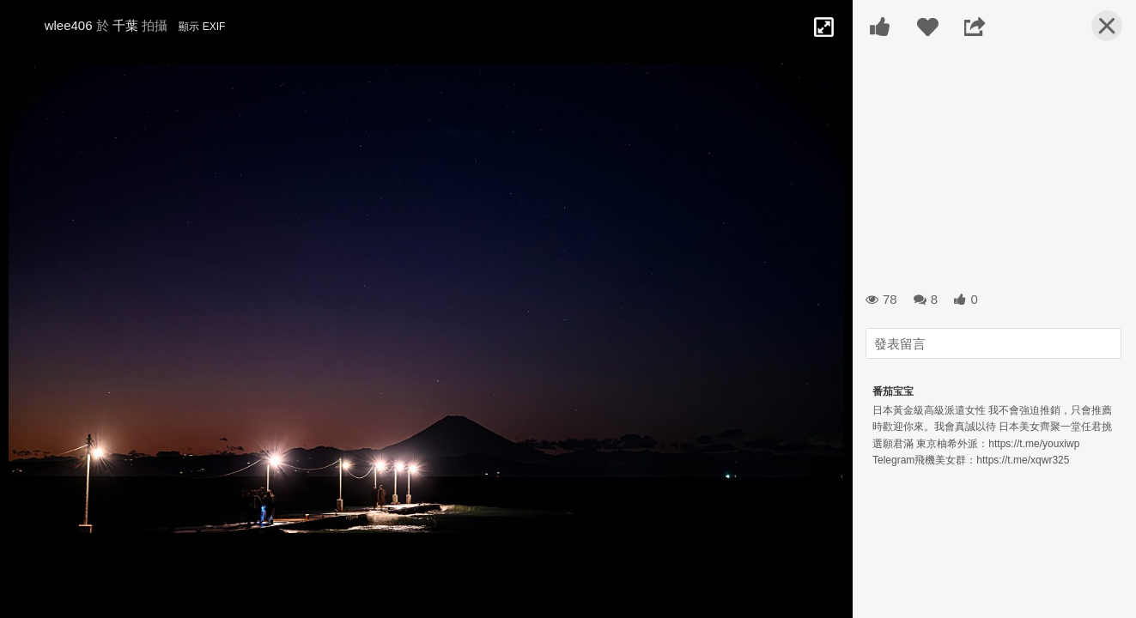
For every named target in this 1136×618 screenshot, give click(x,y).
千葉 (125, 25)
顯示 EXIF (202, 27)
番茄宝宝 (893, 391)
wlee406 (69, 25)
